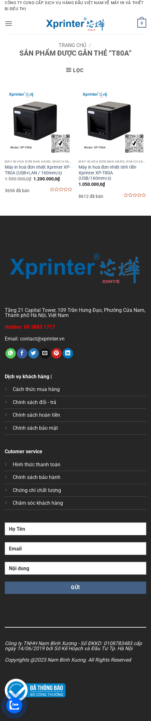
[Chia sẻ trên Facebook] (22, 353)
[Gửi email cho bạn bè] (45, 353)
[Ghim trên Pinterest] (56, 353)
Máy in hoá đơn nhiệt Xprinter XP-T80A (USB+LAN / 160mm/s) (38, 170)
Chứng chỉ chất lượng (37, 490)
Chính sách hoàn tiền (36, 415)
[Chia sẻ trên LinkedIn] (68, 353)
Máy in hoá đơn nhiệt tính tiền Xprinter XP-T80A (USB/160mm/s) (107, 173)
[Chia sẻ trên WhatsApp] (10, 353)
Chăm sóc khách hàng (38, 503)
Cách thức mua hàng (36, 389)
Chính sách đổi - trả (34, 402)
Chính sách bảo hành (36, 477)
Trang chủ (72, 45)
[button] (8, 23)
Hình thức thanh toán (36, 465)
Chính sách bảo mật (35, 428)
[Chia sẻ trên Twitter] (33, 353)
